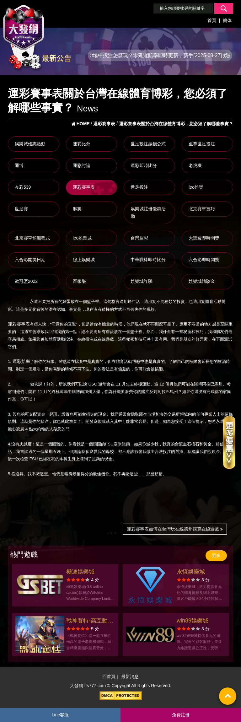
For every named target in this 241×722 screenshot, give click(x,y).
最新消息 (130, 676)
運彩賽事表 (84, 187)
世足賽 (21, 208)
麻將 (77, 208)
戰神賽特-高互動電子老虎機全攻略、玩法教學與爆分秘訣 (89, 621)
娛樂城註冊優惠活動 (148, 212)
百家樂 (79, 281)
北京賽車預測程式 (32, 237)
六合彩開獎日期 (30, 259)
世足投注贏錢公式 (148, 143)
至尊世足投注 (202, 143)
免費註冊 (181, 714)
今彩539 (23, 187)
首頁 (211, 20)
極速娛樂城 (80, 571)
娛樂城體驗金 (202, 281)
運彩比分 (81, 143)
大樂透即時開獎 (204, 237)
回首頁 (108, 676)
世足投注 (139, 187)
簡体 (227, 20)
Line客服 (60, 714)
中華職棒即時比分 (148, 259)
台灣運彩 (139, 237)
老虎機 (195, 165)
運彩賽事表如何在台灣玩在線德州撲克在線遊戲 (175, 528)
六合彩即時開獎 (204, 259)
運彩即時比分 (144, 165)
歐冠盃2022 (26, 281)
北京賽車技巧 (202, 208)
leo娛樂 (196, 187)
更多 (216, 555)
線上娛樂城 (84, 259)
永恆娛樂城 (191, 571)
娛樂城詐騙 (142, 281)
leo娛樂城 (82, 237)
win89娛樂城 (192, 620)
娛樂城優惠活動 (30, 143)
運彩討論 (81, 165)
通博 (19, 165)
